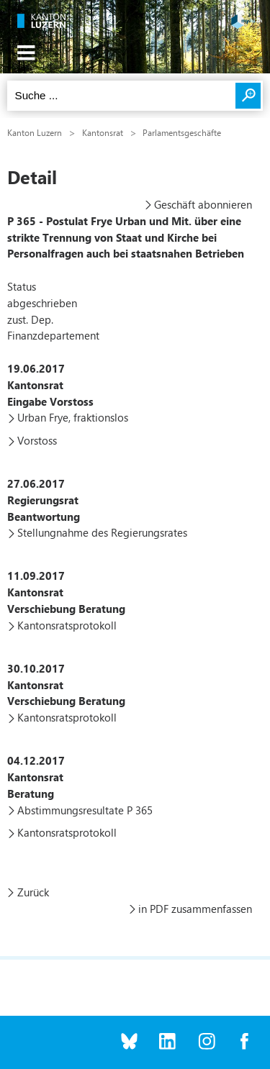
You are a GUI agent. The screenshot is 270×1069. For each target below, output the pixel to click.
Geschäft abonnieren (203, 204)
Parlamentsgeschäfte (182, 132)
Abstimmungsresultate (70, 810)
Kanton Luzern (34, 132)
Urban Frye (42, 417)
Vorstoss (37, 440)
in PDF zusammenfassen (195, 908)
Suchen (248, 95)
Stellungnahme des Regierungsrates (102, 532)
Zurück (33, 892)
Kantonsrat (102, 132)
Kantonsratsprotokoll (67, 625)
